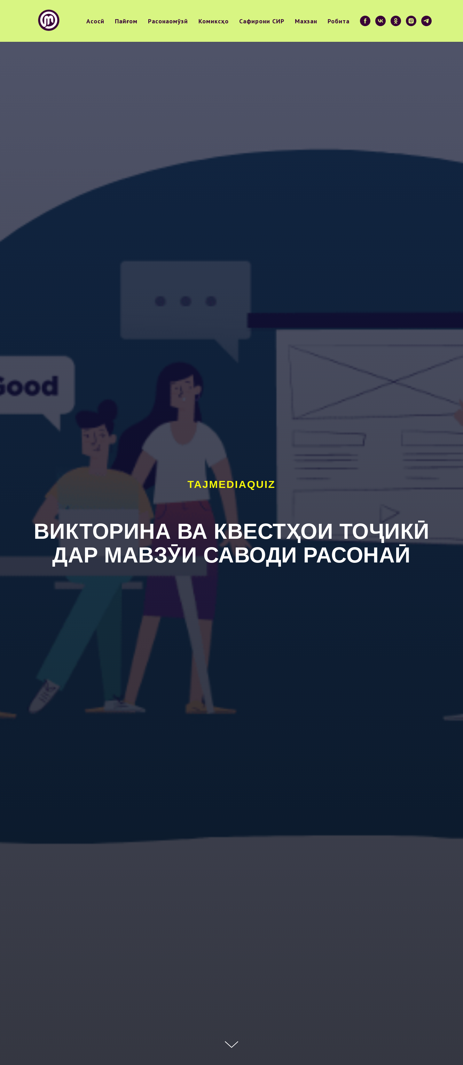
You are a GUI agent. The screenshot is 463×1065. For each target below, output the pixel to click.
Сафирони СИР (261, 21)
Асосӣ (95, 21)
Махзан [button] (306, 21)
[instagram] (411, 21)
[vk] (380, 21)
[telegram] (426, 21)
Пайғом (126, 21)
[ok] (396, 21)
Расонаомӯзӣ (168, 21)
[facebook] (365, 21)
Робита (339, 21)
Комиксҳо (213, 21)
